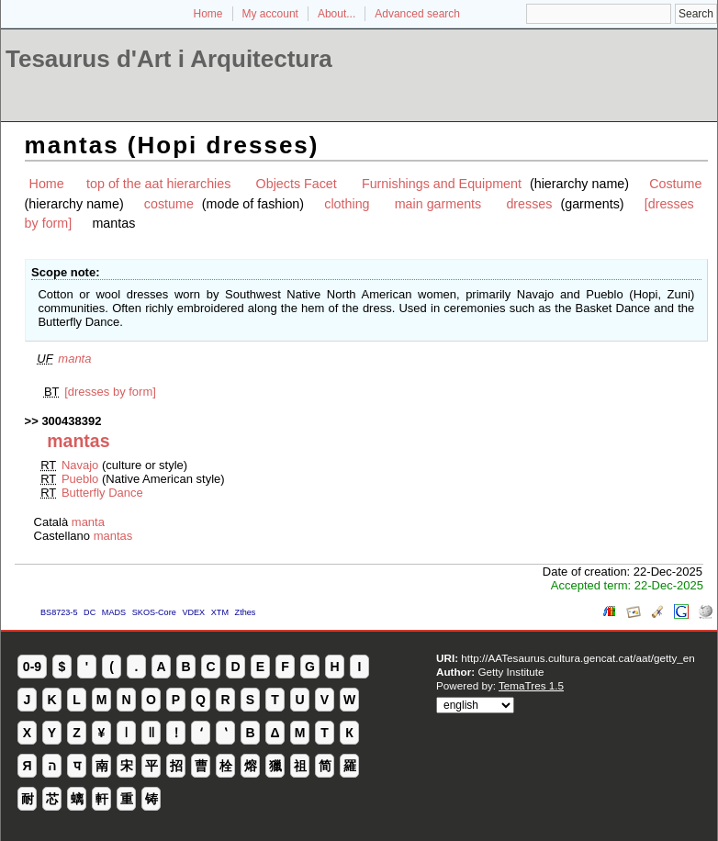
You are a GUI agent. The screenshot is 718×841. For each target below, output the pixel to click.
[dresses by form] (110, 391)
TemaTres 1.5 (531, 685)
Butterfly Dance (102, 492)
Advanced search (417, 13)
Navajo (80, 465)
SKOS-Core (154, 612)
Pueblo (80, 479)
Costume (675, 183)
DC (89, 612)
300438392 (71, 421)
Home (208, 13)
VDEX (193, 612)
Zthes (245, 612)
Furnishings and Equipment (442, 183)
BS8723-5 (58, 612)
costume (169, 203)
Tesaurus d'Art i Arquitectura (169, 59)
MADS (114, 612)
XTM (220, 612)
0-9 (32, 666)
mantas (113, 536)
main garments (438, 203)
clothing (346, 203)
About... (336, 13)
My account (270, 13)
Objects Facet (296, 183)
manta (74, 358)
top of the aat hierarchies (158, 183)
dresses (529, 203)
